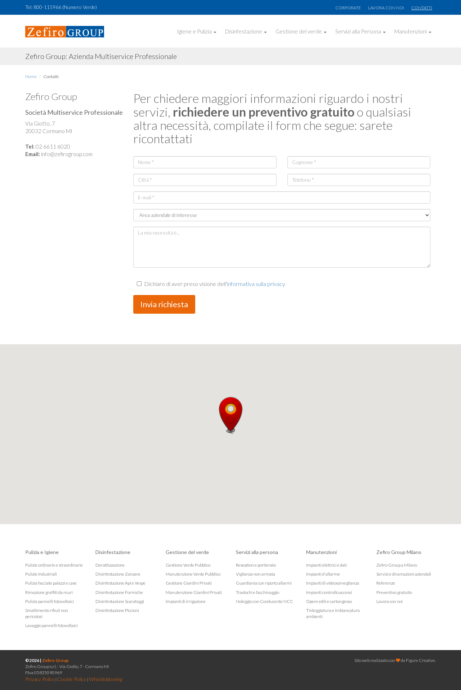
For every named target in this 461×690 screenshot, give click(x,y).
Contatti (421, 7)
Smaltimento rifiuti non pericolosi (46, 613)
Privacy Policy (40, 679)
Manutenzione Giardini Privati (194, 592)
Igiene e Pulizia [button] (196, 31)
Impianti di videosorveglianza (332, 583)
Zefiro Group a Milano (396, 565)
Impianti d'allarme (323, 574)
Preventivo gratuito (394, 592)
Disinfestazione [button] (246, 31)
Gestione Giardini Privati (189, 583)
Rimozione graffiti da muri (49, 592)
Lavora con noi (386, 7)
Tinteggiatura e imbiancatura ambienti (333, 613)
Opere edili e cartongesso (329, 601)
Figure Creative (420, 660)
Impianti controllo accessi (329, 592)
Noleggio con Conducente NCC (264, 601)
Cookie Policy (71, 679)
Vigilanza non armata (255, 574)
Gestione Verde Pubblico (188, 565)
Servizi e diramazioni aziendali (403, 574)
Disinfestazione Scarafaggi (119, 601)
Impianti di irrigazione (186, 601)
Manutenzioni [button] (412, 31)
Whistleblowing (105, 679)
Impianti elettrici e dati (326, 565)
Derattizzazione (110, 565)
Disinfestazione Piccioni (117, 610)
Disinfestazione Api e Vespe (120, 583)
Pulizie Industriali (41, 574)
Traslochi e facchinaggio (257, 592)
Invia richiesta (164, 304)
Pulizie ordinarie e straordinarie (54, 565)
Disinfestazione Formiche (119, 592)
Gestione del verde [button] (301, 31)
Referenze (385, 583)
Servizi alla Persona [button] (360, 31)
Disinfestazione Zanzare (117, 574)
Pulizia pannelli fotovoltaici (49, 601)
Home (31, 76)
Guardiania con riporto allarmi (264, 583)
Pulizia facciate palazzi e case (51, 583)
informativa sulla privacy (256, 283)
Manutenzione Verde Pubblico (193, 574)
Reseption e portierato (256, 565)
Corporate (348, 7)
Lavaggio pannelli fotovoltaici (51, 625)
